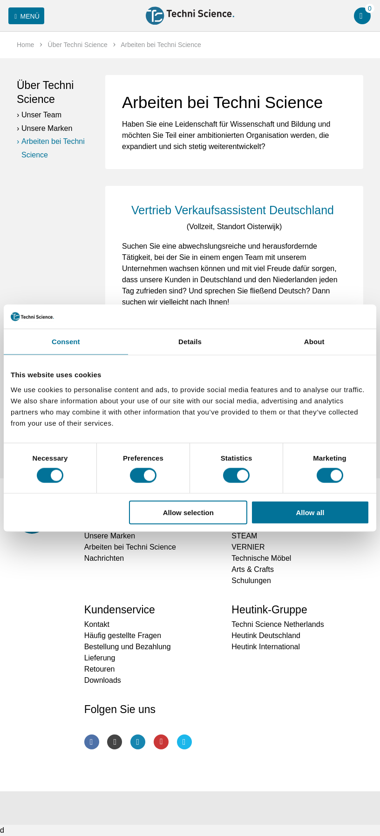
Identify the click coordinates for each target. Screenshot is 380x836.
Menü (25, 16)
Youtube (161, 741)
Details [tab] (190, 342)
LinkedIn (137, 741)
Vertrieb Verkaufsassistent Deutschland (234, 210)
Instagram (114, 741)
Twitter (184, 741)
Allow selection (188, 513)
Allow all (310, 513)
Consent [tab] (66, 342)
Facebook (91, 741)
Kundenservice (119, 610)
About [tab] (314, 342)
